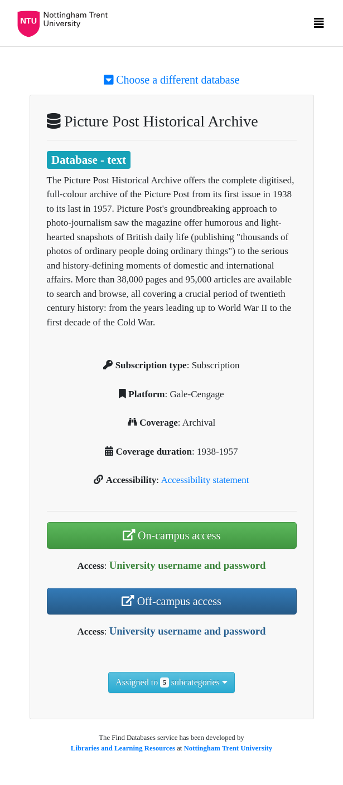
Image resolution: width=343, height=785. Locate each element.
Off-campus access (171, 601)
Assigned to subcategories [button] (171, 682)
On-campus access (172, 535)
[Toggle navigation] (319, 25)
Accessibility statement (205, 480)
